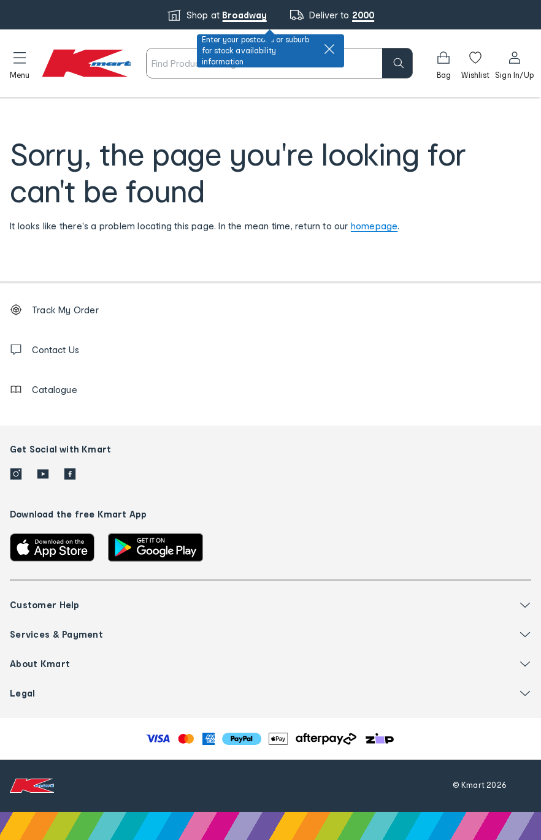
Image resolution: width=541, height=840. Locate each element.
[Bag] (443, 63)
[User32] (514, 63)
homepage (374, 226)
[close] (329, 49)
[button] (19, 63)
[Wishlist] (475, 63)
